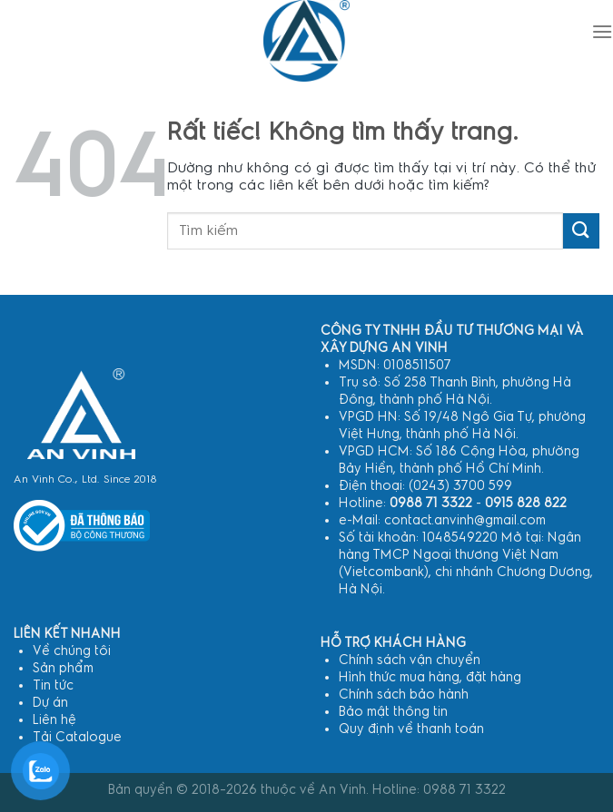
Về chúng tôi (72, 651)
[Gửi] (581, 231)
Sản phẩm (63, 668)
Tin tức (53, 685)
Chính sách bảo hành (404, 694)
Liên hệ (54, 720)
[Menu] (602, 31)
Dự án (50, 702)
